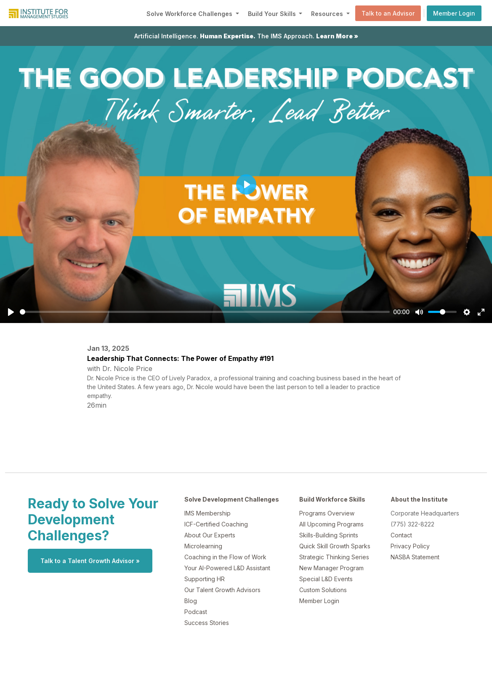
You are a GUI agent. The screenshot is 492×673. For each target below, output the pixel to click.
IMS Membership (207, 513)
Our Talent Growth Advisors (222, 589)
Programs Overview (326, 513)
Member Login (454, 13)
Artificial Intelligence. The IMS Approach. (246, 36)
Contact (401, 535)
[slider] (205, 312)
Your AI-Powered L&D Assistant (227, 568)
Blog (190, 600)
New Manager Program (331, 568)
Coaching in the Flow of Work (225, 557)
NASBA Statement (415, 557)
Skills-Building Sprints (328, 535)
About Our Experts (209, 535)
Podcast (195, 611)
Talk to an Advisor (388, 13)
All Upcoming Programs (331, 524)
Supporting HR (204, 578)
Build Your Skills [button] (273, 13)
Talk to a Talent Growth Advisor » (90, 560)
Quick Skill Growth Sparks (334, 546)
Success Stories (206, 622)
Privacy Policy (410, 546)
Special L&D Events (326, 578)
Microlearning (203, 546)
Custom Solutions (323, 589)
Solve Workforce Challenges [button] (190, 13)
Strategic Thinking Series (334, 557)
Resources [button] (328, 13)
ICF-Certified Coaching (216, 524)
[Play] (11, 312)
